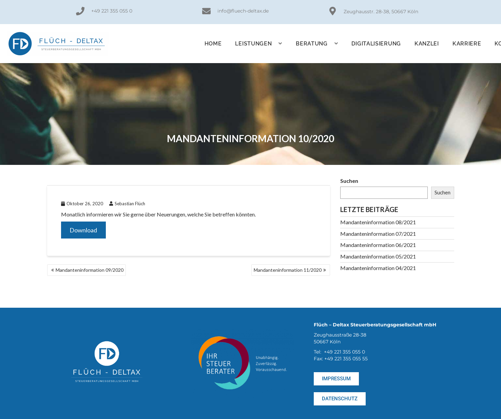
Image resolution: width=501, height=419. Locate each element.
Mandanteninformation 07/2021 (378, 233)
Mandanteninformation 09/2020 (89, 270)
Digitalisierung (376, 43)
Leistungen (258, 43)
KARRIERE (466, 43)
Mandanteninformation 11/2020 (288, 270)
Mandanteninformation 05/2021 (378, 256)
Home (213, 43)
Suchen (349, 180)
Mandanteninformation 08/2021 (378, 222)
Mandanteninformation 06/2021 (378, 245)
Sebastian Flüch (127, 203)
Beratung (317, 43)
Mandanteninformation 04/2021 (378, 268)
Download (83, 230)
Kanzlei (427, 43)
